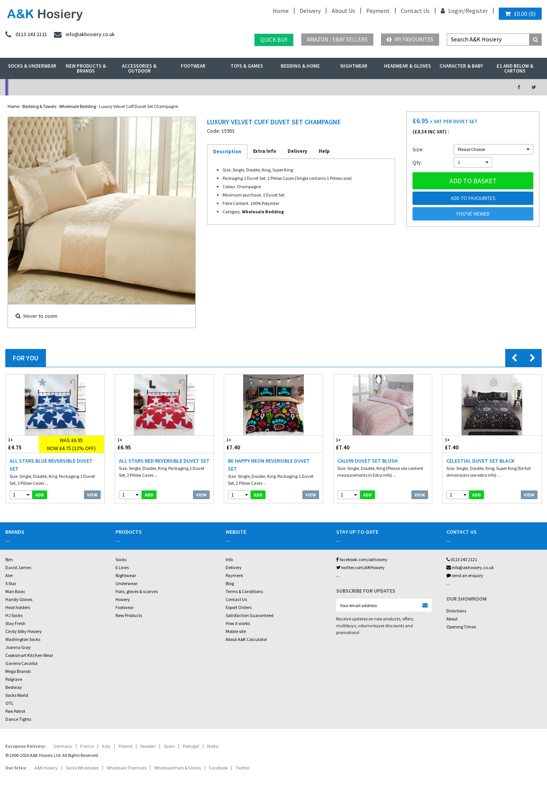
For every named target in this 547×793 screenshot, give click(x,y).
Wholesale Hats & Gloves (177, 768)
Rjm (9, 559)
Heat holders (17, 607)
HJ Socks (13, 615)
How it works (238, 623)
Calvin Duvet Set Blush (367, 460)
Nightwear (353, 66)
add (39, 495)
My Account (190, 87)
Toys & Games (247, 66)
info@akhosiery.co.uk (470, 567)
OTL (9, 703)
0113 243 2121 (461, 559)
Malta (212, 746)
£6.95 (139, 444)
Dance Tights (18, 719)
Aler (9, 575)
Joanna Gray (18, 647)
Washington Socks (22, 639)
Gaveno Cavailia (21, 663)
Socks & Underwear (32, 66)
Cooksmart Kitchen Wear (29, 655)
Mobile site (236, 631)
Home (281, 10)
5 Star (10, 583)
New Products (128, 615)
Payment (378, 10)
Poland (125, 746)
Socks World (16, 695)
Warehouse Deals (313, 87)
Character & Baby (461, 66)
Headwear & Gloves (407, 66)
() (520, 13)
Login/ (453, 10)
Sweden (148, 746)
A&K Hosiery (46, 768)
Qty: (417, 162)
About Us (343, 10)
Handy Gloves (18, 599)
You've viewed (473, 213)
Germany (63, 746)
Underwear (126, 583)
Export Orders (238, 607)
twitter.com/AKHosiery (360, 567)
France (87, 746)
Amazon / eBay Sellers (337, 39)
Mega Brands (18, 671)
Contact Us (415, 10)
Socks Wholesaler (82, 768)
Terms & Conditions (244, 591)
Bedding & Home (300, 66)
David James (18, 567)
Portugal (191, 746)
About (452, 619)
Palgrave (13, 679)
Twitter (243, 768)
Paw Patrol (15, 711)
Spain (169, 746)
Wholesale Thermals (126, 768)
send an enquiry (464, 575)
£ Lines (122, 567)
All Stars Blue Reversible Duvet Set (51, 464)
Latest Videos (437, 87)
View (92, 495)
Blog (230, 583)
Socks (120, 559)
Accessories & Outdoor (139, 68)
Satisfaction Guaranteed (250, 615)
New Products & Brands (86, 68)
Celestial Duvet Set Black (480, 460)
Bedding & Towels (39, 106)
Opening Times (461, 627)
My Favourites (410, 39)
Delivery (310, 10)
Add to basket (473, 180)
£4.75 (22, 444)
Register (476, 10)
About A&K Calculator (246, 639)
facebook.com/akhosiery (361, 559)
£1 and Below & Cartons (514, 68)
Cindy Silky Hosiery (23, 631)
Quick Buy (274, 39)
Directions (456, 611)
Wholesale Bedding (77, 106)
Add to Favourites (473, 198)
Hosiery (122, 599)
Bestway (13, 687)
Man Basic (15, 591)
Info (229, 559)
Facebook (218, 768)
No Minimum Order (67, 87)
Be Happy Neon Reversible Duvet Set (269, 464)
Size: (418, 149)
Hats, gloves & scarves (136, 591)
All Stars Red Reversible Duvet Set (164, 460)
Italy (106, 746)
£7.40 (248, 444)
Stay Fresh (15, 623)
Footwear (193, 66)
